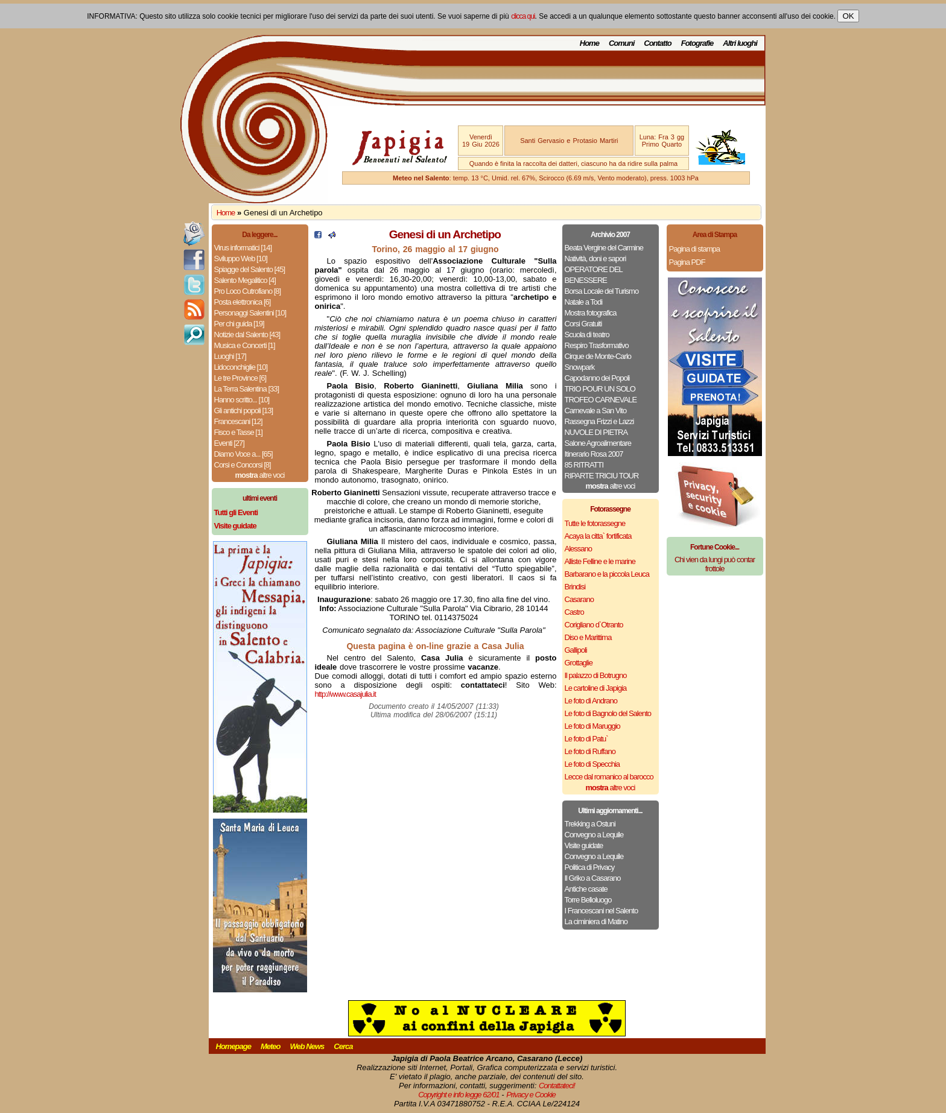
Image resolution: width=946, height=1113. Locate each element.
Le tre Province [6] (240, 377)
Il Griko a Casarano (593, 878)
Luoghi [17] (230, 356)
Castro (574, 612)
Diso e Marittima (588, 637)
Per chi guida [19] (239, 323)
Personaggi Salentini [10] (250, 312)
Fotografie (697, 43)
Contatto (657, 43)
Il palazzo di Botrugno (596, 675)
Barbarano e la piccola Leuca (607, 574)
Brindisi (575, 586)
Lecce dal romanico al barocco (609, 776)
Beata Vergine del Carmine (604, 247)
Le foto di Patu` (586, 738)
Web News (307, 1046)
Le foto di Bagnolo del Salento (608, 713)
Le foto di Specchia (592, 764)
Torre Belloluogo (588, 899)
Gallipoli (576, 650)
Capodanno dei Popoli (597, 377)
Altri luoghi (740, 43)
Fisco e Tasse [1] (238, 432)
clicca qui (523, 16)
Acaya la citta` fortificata (598, 536)
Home (589, 43)
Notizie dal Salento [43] (247, 334)
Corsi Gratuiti (583, 323)
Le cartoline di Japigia (596, 688)
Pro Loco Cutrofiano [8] (247, 291)
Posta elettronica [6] (242, 301)
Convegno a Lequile (594, 834)
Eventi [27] (229, 443)
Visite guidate (584, 845)
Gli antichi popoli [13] (243, 410)
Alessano (578, 548)
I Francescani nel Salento (601, 910)
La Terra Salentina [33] (246, 388)
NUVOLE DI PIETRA (596, 432)
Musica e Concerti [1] (244, 345)
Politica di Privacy (590, 867)
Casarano (579, 599)
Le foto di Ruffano (590, 751)
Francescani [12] (238, 421)
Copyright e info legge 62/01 (459, 1094)
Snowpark (580, 367)
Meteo (271, 1046)
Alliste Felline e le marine (600, 561)
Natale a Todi (584, 301)
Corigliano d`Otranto (594, 624)
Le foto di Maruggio (592, 726)
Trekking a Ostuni (590, 823)
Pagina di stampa (694, 248)
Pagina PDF (687, 262)
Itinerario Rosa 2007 (594, 453)
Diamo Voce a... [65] (243, 453)
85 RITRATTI (584, 464)
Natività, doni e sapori (595, 258)
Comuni (621, 43)
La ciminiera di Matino (596, 921)
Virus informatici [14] (243, 247)
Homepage (233, 1046)
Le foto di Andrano (591, 700)
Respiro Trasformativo (597, 345)
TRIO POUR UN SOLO (600, 388)
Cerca (343, 1046)
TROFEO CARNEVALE (601, 399)
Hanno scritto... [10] (242, 399)
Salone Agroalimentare (598, 443)
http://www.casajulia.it (345, 694)
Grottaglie (578, 662)
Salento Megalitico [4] (245, 280)
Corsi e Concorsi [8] (242, 464)
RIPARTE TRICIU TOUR (602, 475)
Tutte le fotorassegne (595, 523)
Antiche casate (586, 888)
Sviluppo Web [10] (240, 258)
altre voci (260, 475)
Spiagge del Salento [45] (249, 269)
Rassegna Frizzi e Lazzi (599, 421)
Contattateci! (557, 1085)
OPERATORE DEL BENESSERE (594, 275)
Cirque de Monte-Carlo (598, 356)
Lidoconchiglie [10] (241, 367)
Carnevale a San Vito (596, 410)
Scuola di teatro (587, 334)
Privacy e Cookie (531, 1094)
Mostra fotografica (591, 312)
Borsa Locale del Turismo (602, 291)
